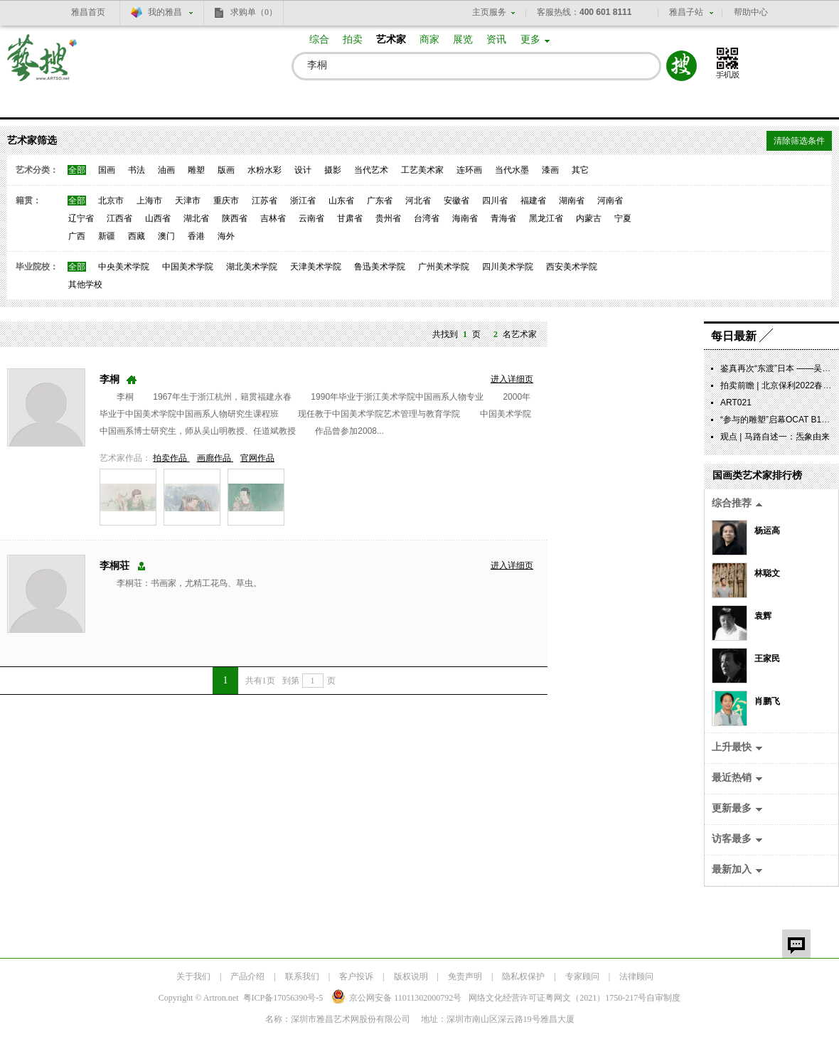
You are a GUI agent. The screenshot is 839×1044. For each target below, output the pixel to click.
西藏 (136, 236)
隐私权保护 (523, 976)
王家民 (767, 659)
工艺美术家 (422, 170)
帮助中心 (751, 12)
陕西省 (234, 218)
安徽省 (456, 201)
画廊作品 (215, 458)
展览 (463, 39)
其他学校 (85, 284)
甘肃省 (350, 218)
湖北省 (196, 218)
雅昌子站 (686, 12)
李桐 (109, 379)
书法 (136, 170)
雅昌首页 (88, 12)
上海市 (149, 201)
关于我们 (193, 976)
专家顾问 (582, 976)
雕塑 (196, 170)
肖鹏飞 (767, 701)
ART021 (736, 403)
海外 (226, 236)
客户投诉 (356, 976)
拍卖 (353, 39)
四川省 (495, 201)
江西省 (119, 218)
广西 (76, 236)
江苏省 (264, 201)
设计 (302, 170)
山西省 (158, 218)
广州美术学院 (443, 267)
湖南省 (571, 201)
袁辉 (762, 616)
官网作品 (257, 458)
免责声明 (465, 976)
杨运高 (767, 531)
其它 (580, 170)
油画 (166, 170)
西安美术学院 (571, 267)
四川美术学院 (507, 267)
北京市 (111, 201)
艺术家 (391, 39)
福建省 (533, 201)
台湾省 (426, 218)
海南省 (465, 218)
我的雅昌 (165, 12)
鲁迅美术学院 (379, 267)
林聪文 (767, 573)
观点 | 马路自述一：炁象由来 (775, 437)
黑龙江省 (546, 218)
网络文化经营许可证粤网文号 (557, 998)
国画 (106, 170)
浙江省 (303, 201)
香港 (196, 236)
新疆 (106, 236)
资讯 (496, 39)
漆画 (550, 170)
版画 (226, 170)
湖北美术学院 (251, 267)
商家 (429, 39)
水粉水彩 (264, 170)
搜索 (681, 65)
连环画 (469, 170)
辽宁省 (81, 218)
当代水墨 (512, 170)
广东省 (379, 201)
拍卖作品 (171, 458)
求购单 (253, 12)
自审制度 (663, 998)
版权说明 (411, 976)
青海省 (503, 218)
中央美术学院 (123, 267)
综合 (319, 39)
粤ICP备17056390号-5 (283, 998)
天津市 (188, 201)
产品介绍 (247, 976)
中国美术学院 (187, 267)
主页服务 (489, 12)
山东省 (341, 201)
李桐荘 (114, 565)
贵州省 (388, 218)
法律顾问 (636, 976)
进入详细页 (512, 379)
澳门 (166, 236)
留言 (796, 944)
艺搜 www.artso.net (42, 66)
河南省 (610, 201)
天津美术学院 (315, 267)
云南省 (311, 218)
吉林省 (273, 218)
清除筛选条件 (799, 141)
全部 (76, 170)
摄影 (332, 170)
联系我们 (302, 976)
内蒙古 (589, 218)
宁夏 (622, 218)
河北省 (418, 201)
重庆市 (226, 201)
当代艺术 (371, 170)
